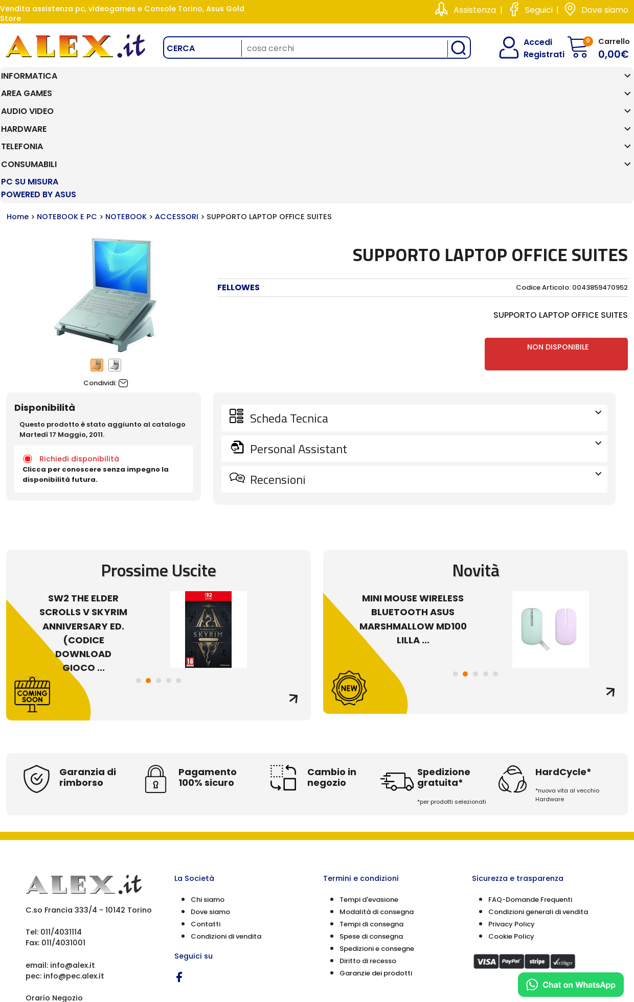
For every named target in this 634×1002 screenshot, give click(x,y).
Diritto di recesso (367, 867)
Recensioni (424, 386)
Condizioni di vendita (226, 843)
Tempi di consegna (371, 830)
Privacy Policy (511, 830)
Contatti (205, 830)
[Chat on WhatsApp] (571, 984)
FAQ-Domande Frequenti (530, 806)
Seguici (539, 10)
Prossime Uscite (158, 477)
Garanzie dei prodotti (375, 879)
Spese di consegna (371, 843)
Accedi (531, 42)
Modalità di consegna (376, 818)
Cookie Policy (511, 843)
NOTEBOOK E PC (67, 124)
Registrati (535, 54)
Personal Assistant (424, 355)
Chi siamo (207, 806)
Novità (476, 477)
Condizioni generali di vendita (538, 818)
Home (18, 124)
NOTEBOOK (126, 124)
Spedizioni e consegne (376, 855)
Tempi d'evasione (368, 806)
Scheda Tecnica (424, 325)
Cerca (181, 48)
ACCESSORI (176, 124)
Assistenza (475, 10)
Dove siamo (604, 10)
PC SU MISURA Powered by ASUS (574, 88)
